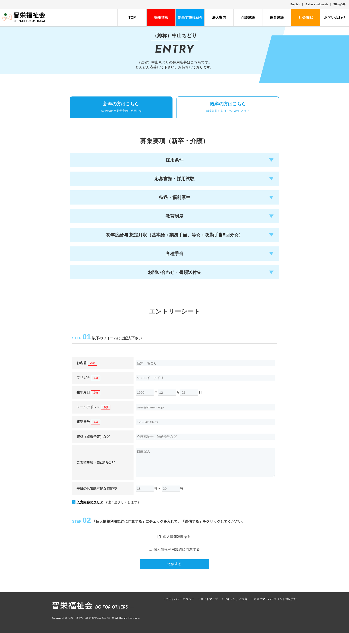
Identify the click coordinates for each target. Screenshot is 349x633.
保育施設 (277, 17)
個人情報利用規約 (177, 537)
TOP (132, 17)
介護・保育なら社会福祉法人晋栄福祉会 (91, 618)
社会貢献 (306, 17)
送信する (174, 564)
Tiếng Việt (339, 4)
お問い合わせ (334, 17)
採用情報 (161, 17)
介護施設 (248, 17)
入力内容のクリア (90, 502)
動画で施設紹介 (190, 17)
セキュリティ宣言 (235, 599)
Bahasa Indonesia (316, 4)
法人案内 (219, 17)
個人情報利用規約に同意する (177, 549)
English (295, 4)
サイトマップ (209, 599)
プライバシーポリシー (179, 599)
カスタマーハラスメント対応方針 (275, 599)
